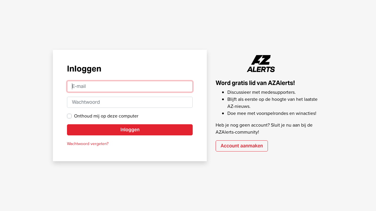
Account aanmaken (242, 146)
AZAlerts (261, 63)
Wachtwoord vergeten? (87, 144)
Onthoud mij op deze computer (106, 116)
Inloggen (130, 130)
